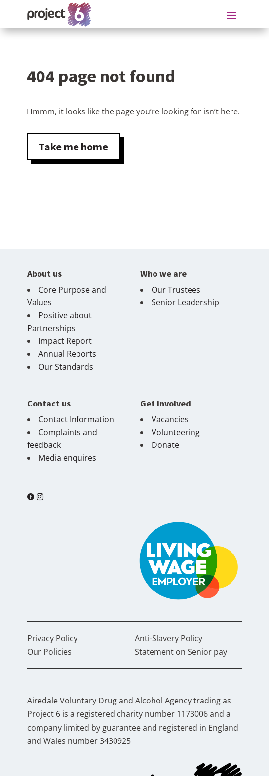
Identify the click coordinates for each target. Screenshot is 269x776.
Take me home (73, 146)
